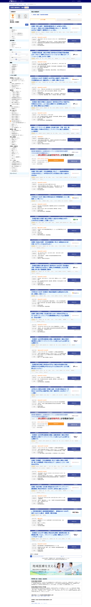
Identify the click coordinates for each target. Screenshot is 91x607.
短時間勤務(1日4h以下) (16, 97)
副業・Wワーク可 (15, 138)
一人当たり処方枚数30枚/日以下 (18, 122)
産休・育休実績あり (16, 130)
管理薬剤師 (14, 66)
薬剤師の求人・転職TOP (13, 4)
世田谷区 (45, 596)
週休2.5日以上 (14, 113)
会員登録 (79, 1)
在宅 (13, 158)
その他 (13, 38)
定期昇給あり (14, 86)
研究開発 (13, 68)
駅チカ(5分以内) (15, 106)
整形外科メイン (15, 153)
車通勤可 (13, 108)
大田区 (42, 596)
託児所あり (14, 131)
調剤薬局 (14, 30)
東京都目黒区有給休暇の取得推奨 (40, 14)
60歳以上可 (14, 139)
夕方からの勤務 (15, 100)
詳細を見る (74, 40)
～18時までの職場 (15, 96)
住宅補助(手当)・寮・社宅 (17, 135)
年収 (16, 52)
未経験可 (14, 144)
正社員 (13, 42)
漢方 (13, 155)
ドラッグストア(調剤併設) (17, 33)
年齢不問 (13, 141)
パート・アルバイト (16, 47)
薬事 (13, 72)
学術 (13, 71)
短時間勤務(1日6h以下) (16, 99)
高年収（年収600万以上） (17, 83)
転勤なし (14, 124)
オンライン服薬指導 (16, 156)
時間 (25, 16)
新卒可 (13, 142)
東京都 (25, 4)
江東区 (35, 596)
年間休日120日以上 (16, 114)
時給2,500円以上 (15, 85)
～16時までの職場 (15, 92)
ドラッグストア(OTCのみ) (17, 34)
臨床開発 (13, 69)
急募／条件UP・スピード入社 (17, 80)
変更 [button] (27, 24)
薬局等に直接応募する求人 (17, 79)
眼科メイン (14, 150)
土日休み (13, 111)
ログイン (73, 1)
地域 (13, 16)
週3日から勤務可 (15, 119)
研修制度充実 (14, 133)
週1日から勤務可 (15, 116)
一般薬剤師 (14, 64)
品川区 (39, 596)
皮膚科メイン (14, 152)
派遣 (13, 45)
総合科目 (14, 148)
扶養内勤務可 (14, 171)
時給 (16, 57)
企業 (13, 36)
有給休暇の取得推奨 (16, 121)
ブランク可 (14, 169)
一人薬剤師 (14, 147)
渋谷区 (48, 596)
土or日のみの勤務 (15, 104)
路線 (19, 16)
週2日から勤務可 (15, 117)
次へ (62, 556)
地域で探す (20, 4)
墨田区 (32, 596)
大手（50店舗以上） (16, 127)
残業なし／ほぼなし (16, 91)
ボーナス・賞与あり (16, 88)
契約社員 (13, 44)
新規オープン (14, 125)
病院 (13, 31)
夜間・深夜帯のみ (15, 102)
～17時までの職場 (15, 94)
